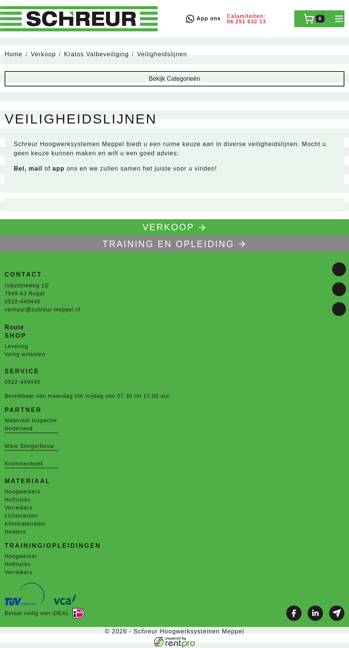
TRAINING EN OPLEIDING (174, 244)
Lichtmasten (21, 516)
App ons (203, 18)
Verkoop (43, 54)
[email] (339, 309)
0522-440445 (23, 301)
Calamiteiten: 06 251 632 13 (246, 18)
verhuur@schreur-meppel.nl (43, 309)
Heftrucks (18, 500)
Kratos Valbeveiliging (96, 54)
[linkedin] (339, 289)
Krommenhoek (24, 464)
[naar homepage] (81, 18)
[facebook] (339, 269)
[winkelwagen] (314, 18)
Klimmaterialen (25, 524)
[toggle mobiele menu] (339, 18)
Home (14, 54)
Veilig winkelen (25, 354)
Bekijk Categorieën (174, 78)
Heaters (15, 532)
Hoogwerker (21, 556)
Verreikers (19, 508)
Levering (16, 346)
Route (14, 327)
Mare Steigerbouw (29, 446)
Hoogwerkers (22, 491)
